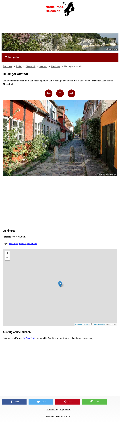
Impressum (65, 409)
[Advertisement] (60, 26)
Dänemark (32, 243)
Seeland (22, 243)
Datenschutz (52, 409)
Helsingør (13, 243)
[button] (14, 402)
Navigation (12, 57)
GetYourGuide (29, 338)
